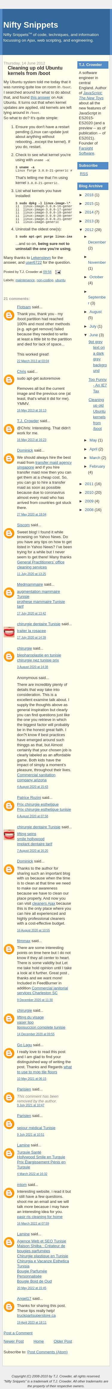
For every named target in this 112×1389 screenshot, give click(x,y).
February (97, 466)
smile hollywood (31, 837)
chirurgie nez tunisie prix (38, 659)
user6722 (34, 261)
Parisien (24, 1088)
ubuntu (60, 279)
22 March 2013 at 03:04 (33, 360)
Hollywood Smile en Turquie (41, 1156)
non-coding (45, 279)
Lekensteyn (41, 256)
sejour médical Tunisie (36, 1126)
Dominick (25, 449)
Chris (21, 370)
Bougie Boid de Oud (34, 1280)
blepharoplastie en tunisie (39, 654)
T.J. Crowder (28, 419)
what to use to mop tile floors (44, 1068)
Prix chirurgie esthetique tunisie (44, 808)
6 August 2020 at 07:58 (32, 815)
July (94, 326)
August (96, 311)
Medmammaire (30, 583)
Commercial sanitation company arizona (36, 776)
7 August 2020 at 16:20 (32, 849)
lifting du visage (30, 1016)
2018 (90, 195)
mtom (22, 1183)
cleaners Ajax (43, 902)
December (97, 242)
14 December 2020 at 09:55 (36, 1033)
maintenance (25, 279)
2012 (90, 229)
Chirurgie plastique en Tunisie (42, 1255)
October (96, 277)
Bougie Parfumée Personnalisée (32, 1272)
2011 (90, 484)
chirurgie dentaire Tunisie (38, 622)
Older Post (63, 1340)
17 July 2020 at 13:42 (31, 612)
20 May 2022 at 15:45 (31, 1287)
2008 (90, 509)
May (94, 440)
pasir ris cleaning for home (39, 1215)
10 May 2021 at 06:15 (31, 1077)
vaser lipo (25, 1021)
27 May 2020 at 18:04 (31, 513)
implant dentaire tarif (34, 842)
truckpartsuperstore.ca (36, 1314)
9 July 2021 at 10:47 (30, 1104)
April (94, 449)
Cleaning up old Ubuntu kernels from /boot (35, 70)
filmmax (23, 939)
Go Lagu (24, 1043)
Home (38, 1340)
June (94, 335)
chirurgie (24, 647)
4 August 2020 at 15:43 (32, 785)
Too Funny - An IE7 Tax (98, 385)
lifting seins (26, 832)
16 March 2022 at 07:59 (33, 1222)
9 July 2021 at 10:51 (30, 1133)
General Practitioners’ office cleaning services (41, 563)
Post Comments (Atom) (47, 1351)
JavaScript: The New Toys (91, 95)
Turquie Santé (29, 1151)
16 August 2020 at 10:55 (33, 929)
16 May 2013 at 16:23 (31, 438)
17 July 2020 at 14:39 (31, 636)
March (96, 457)
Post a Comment (18, 1332)
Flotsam (24, 306)
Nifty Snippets (30, 24)
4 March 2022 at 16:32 (32, 1172)
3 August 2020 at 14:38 (32, 665)
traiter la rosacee (31, 629)
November (97, 262)
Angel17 (24, 1297)
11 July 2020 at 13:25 (31, 572)
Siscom (23, 523)
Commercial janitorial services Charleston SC (42, 989)
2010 (90, 492)
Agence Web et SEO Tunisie (41, 1240)
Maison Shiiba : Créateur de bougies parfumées (41, 1247)
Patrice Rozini (29, 796)
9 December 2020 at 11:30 (35, 998)
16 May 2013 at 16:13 (31, 409)
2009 (90, 501)
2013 (90, 221)
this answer (40, 97)
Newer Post (14, 1340)
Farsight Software (86, 150)
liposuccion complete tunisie (41, 1026)
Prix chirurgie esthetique (38, 803)
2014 (90, 212)
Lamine (23, 1144)
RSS (84, 174)
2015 (90, 203)
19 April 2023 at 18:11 (32, 1321)
